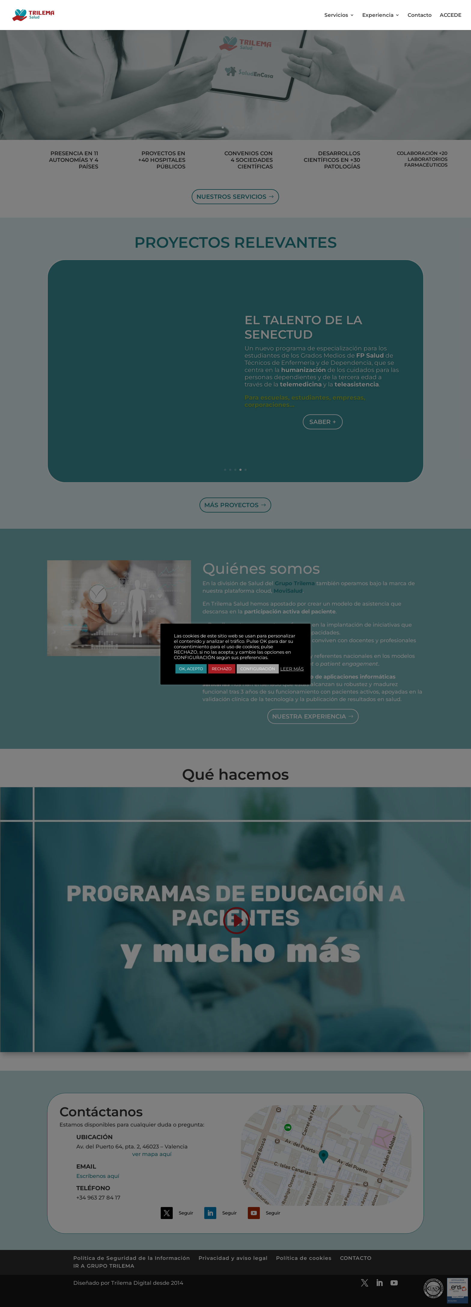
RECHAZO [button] (222, 668)
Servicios (336, 15)
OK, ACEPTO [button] (191, 668)
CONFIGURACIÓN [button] (257, 668)
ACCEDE (450, 15)
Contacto (420, 15)
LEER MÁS (292, 669)
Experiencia (378, 15)
